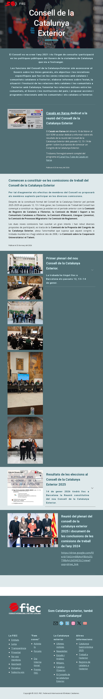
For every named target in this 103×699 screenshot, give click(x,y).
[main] (51, 24)
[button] (92, 270)
